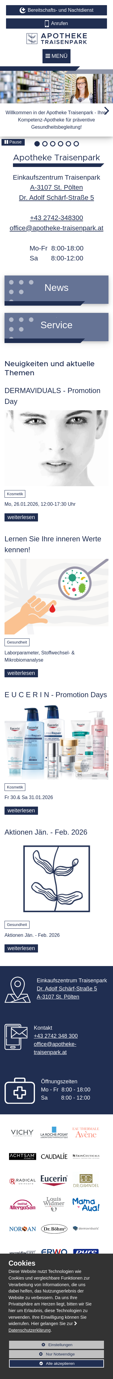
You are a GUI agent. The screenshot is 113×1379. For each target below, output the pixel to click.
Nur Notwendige (42, 1355)
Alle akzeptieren (41, 1363)
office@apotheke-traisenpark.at (56, 228)
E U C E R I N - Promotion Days (56, 695)
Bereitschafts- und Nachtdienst (60, 10)
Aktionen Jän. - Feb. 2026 (46, 832)
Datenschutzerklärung (29, 1330)
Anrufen (59, 23)
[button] (108, 111)
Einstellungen (40, 1346)
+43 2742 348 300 (56, 1036)
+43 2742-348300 (56, 218)
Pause (13, 142)
